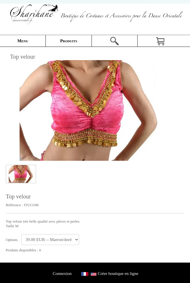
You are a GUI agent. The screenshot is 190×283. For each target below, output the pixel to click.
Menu (23, 41)
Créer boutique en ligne (118, 273)
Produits (68, 41)
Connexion (62, 273)
